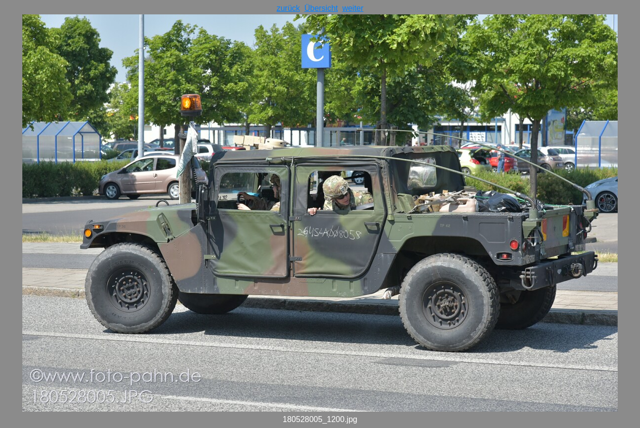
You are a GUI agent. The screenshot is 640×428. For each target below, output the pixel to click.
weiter (353, 8)
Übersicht (321, 8)
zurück (288, 8)
